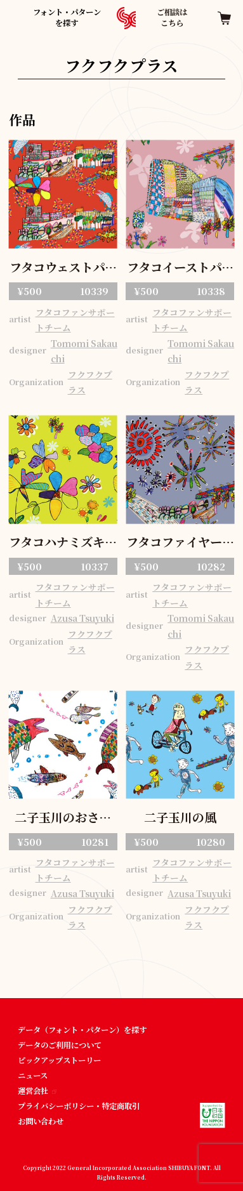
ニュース (33, 1075)
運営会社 (37, 1090)
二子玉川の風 (180, 817)
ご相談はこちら (172, 18)
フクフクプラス (90, 382)
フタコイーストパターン (180, 268)
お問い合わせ (40, 1121)
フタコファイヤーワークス (180, 543)
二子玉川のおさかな (63, 818)
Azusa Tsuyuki (82, 618)
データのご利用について (60, 1045)
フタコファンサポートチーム (75, 320)
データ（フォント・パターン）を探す (82, 1030)
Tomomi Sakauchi (84, 351)
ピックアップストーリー (59, 1060)
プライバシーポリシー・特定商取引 (79, 1106)
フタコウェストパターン (63, 268)
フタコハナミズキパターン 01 (63, 543)
